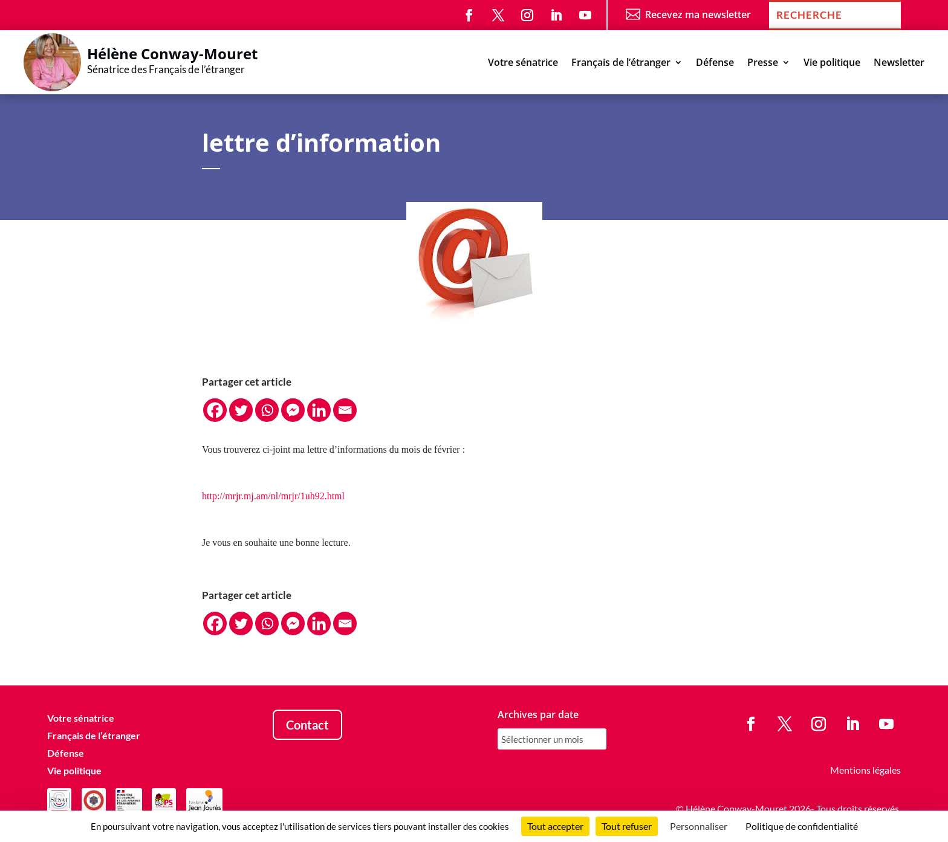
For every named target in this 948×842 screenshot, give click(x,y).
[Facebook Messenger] (293, 410)
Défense (715, 63)
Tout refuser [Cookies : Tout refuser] (627, 826)
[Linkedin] (319, 410)
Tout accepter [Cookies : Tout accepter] (555, 826)
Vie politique (832, 63)
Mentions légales (865, 770)
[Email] (345, 410)
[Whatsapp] (267, 410)
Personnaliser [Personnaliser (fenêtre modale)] (698, 826)
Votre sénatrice (523, 63)
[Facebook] (215, 410)
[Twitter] (241, 410)
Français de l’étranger (620, 63)
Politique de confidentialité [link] (801, 826)
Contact (307, 724)
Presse (762, 63)
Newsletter (899, 63)
